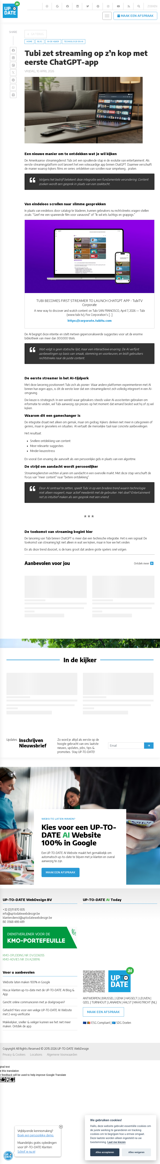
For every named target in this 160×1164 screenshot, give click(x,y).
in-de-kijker (53, 41)
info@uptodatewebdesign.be (21, 913)
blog (39, 41)
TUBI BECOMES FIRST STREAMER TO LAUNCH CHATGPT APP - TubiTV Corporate (89, 302)
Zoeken (152, 6)
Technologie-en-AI (73, 41)
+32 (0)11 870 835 (14, 909)
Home (29, 41)
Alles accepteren (105, 1152)
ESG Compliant (100, 1022)
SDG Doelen (123, 1022)
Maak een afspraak (60, 872)
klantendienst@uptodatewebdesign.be (27, 917)
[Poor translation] (10, 1079)
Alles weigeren (136, 1152)
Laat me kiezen (116, 1142)
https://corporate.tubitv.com (90, 320)
